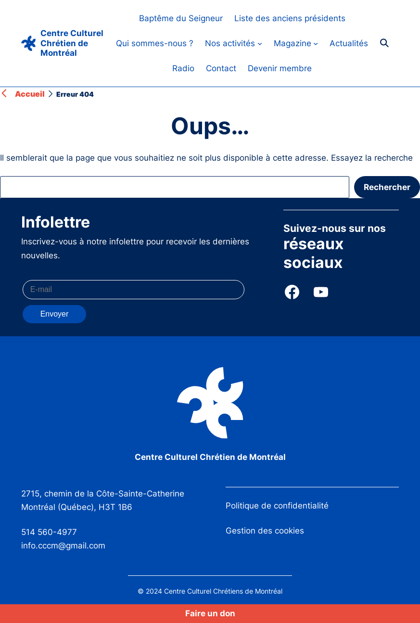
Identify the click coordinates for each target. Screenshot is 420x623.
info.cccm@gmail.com (63, 545)
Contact (221, 68)
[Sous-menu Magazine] (315, 43)
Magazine (292, 43)
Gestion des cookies (265, 530)
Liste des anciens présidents (289, 18)
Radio (183, 68)
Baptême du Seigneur (181, 18)
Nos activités (230, 43)
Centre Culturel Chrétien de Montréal (71, 43)
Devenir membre (280, 68)
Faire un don (210, 613)
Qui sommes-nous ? (154, 43)
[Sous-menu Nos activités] (259, 43)
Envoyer (54, 314)
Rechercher (387, 187)
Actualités (349, 43)
